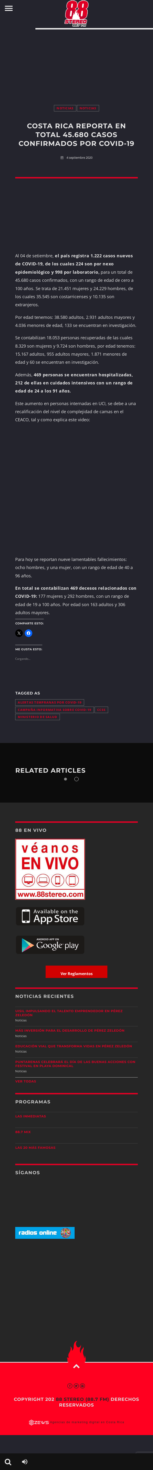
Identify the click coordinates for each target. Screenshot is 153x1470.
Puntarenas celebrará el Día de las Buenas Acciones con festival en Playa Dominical (75, 1064)
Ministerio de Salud (37, 717)
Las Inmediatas (30, 1116)
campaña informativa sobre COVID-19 (54, 710)
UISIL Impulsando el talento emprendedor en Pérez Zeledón (69, 1013)
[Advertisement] (76, 62)
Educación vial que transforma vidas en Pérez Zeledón (73, 1046)
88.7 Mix (23, 1132)
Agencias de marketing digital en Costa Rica (87, 1422)
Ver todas (25, 1081)
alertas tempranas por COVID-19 (49, 702)
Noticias (65, 108)
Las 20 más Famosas (35, 1148)
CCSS (101, 710)
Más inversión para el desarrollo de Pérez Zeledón (69, 1031)
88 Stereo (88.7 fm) (82, 1399)
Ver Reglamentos (77, 973)
